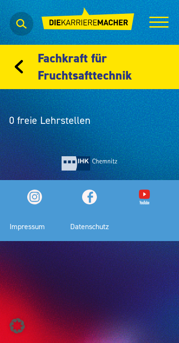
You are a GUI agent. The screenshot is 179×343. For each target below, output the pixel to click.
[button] (17, 326)
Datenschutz (89, 226)
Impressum (27, 226)
